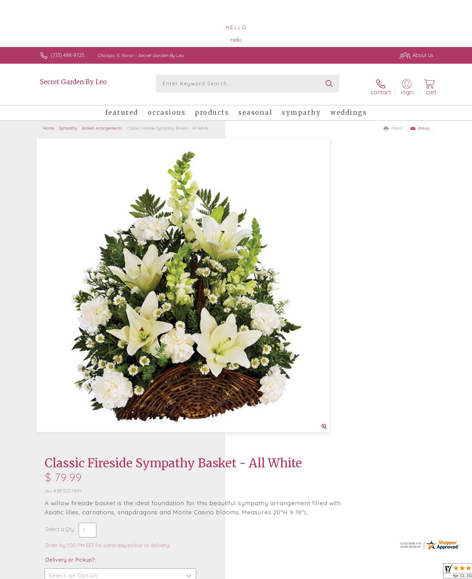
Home (48, 123)
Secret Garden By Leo (73, 82)
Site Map (417, 572)
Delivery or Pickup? (261, 257)
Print (394, 123)
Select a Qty (251, 226)
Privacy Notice (333, 572)
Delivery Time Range (268, 292)
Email (420, 123)
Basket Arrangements (102, 123)
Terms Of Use (295, 572)
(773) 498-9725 (67, 55)
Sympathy (68, 123)
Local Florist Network (378, 572)
